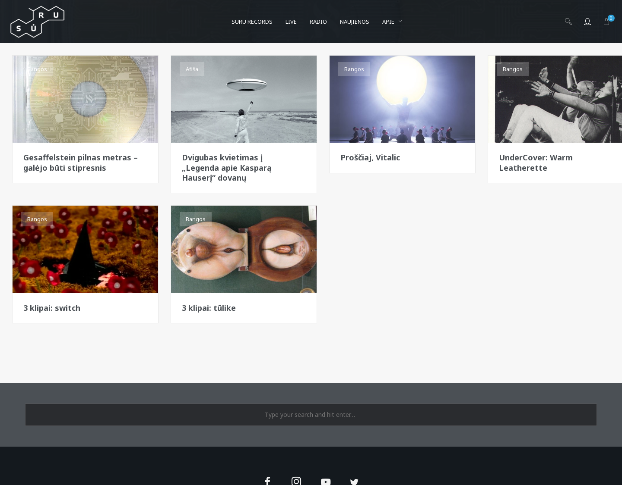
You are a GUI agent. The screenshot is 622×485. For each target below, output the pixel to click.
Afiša (192, 69)
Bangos (37, 69)
